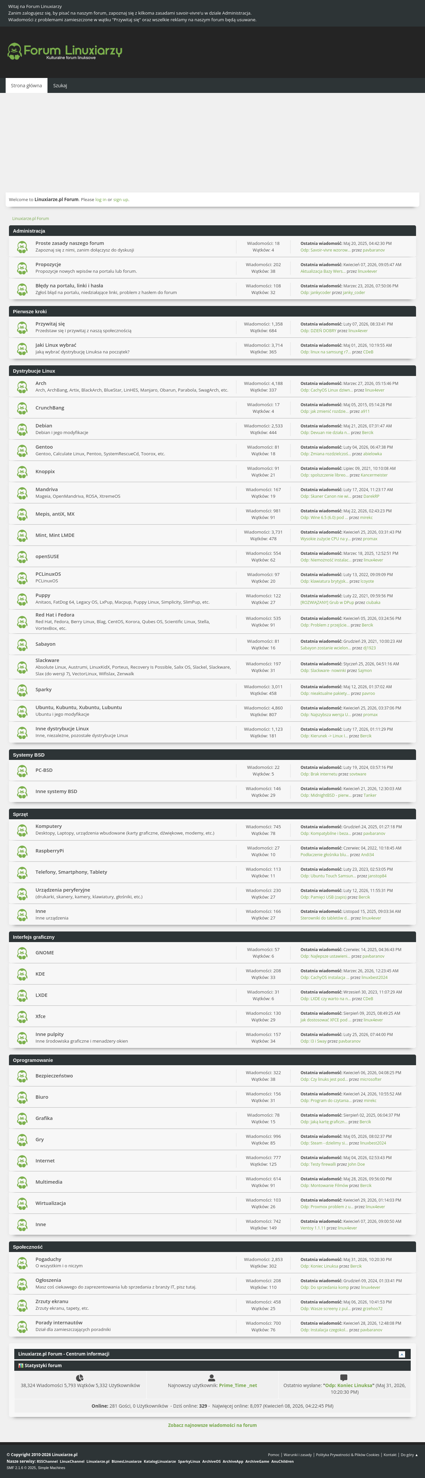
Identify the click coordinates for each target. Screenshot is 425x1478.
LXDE (41, 995)
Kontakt (389, 1454)
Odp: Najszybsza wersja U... (325, 714)
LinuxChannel (72, 1461)
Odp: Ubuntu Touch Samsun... (328, 876)
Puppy (43, 595)
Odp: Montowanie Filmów (324, 1185)
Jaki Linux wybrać (56, 344)
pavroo (368, 693)
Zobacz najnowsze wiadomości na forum (212, 1425)
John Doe (356, 1164)
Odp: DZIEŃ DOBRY (318, 330)
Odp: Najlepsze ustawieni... (325, 956)
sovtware (358, 774)
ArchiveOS (211, 1461)
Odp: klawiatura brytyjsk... (324, 581)
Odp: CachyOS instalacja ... (324, 977)
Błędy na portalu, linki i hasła (69, 285)
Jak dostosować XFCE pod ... (326, 1020)
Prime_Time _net (238, 1385)
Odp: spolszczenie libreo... (324, 475)
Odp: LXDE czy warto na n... (325, 998)
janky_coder (354, 292)
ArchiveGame (257, 1461)
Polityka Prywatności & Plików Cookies (348, 1454)
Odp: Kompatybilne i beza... (325, 833)
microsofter (371, 1079)
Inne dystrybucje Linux (62, 728)
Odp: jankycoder (315, 292)
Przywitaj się (50, 323)
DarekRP (372, 496)
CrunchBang (50, 407)
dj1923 (369, 648)
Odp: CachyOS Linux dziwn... (326, 390)
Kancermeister (374, 475)
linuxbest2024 (374, 977)
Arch (41, 383)
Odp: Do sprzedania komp (324, 1287)
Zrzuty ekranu (52, 1301)
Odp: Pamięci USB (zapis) (323, 897)
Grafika (44, 1118)
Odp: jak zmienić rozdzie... (324, 411)
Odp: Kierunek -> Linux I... (324, 736)
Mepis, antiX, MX (55, 513)
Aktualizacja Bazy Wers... (323, 271)
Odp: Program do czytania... (326, 1100)
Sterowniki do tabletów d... (325, 918)
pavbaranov (374, 250)
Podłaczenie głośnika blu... (324, 854)
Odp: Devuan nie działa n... (325, 432)
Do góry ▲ (409, 1454)
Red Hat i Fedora (55, 614)
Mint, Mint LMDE (55, 535)
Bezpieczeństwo (54, 1075)
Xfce (40, 1016)
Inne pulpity (50, 1034)
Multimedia (49, 1181)
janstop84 (377, 876)
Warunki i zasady (298, 1454)
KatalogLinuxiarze (160, 1461)
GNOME (45, 952)
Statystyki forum (40, 1365)
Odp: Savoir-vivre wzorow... (325, 250)
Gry (40, 1139)
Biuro (42, 1096)
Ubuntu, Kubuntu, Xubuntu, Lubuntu (79, 707)
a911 (365, 411)
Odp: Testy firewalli (318, 1164)
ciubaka (373, 602)
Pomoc (274, 1454)
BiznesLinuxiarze (127, 1461)
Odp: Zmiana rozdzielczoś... (325, 454)
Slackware (47, 660)
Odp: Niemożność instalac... (326, 560)
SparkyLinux (189, 1461)
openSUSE (47, 556)
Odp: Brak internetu (319, 774)
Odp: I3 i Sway (313, 1041)
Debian (44, 425)
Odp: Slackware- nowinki (323, 670)
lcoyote (367, 581)
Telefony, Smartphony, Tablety (71, 871)
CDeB (368, 352)
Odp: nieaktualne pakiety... (325, 693)
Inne (41, 911)
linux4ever (367, 271)
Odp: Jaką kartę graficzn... (323, 1122)
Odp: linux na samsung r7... (325, 352)
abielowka (372, 454)
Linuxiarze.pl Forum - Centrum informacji (64, 1354)
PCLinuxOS (48, 573)
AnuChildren (282, 1461)
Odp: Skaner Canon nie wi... (325, 496)
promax (370, 539)
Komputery (49, 826)
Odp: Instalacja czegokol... (324, 1330)
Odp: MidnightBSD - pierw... (326, 795)
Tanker (370, 795)
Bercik (367, 432)
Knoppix (45, 471)
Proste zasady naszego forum (70, 243)
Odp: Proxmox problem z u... (327, 1207)
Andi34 (367, 854)
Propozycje (48, 264)
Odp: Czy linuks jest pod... (324, 1079)
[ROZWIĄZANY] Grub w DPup (327, 602)
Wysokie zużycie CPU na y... (325, 539)
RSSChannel (47, 1461)
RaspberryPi (50, 850)
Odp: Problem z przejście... (325, 625)
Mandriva (47, 489)
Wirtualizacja (51, 1203)
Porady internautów (59, 1322)
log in (101, 199)
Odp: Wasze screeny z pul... (325, 1308)
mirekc (366, 517)
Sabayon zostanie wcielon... (325, 648)
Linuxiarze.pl (98, 1461)
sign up (120, 199)
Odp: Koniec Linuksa (319, 1266)
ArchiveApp (233, 1461)
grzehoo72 (372, 1308)
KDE (40, 973)
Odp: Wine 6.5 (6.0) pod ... (324, 517)
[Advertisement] (212, 142)
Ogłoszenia (48, 1280)
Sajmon (365, 670)
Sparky (43, 689)
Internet (45, 1160)
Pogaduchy (48, 1259)
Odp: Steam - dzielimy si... (324, 1143)
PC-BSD (44, 770)
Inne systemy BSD (56, 791)
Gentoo (44, 446)
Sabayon (45, 643)
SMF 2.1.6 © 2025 (21, 1468)
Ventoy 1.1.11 (313, 1228)
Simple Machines (51, 1468)
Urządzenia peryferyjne (63, 889)
